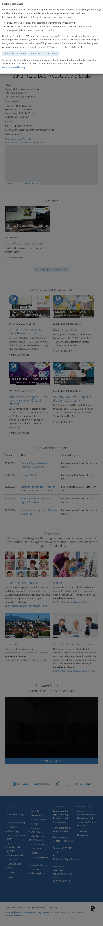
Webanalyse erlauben (15, 53)
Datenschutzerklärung (13, 67)
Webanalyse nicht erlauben (43, 53)
